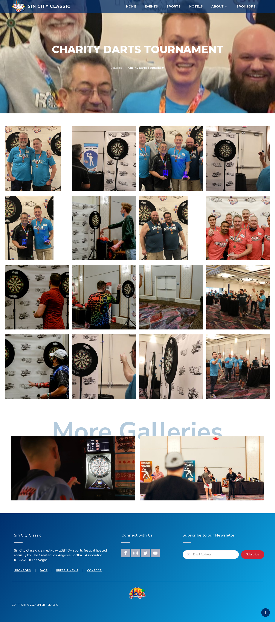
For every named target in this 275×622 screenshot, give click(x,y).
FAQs (43, 570)
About (217, 6)
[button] (219, 6)
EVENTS (151, 6)
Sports (174, 6)
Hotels (196, 6)
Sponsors (246, 6)
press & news (67, 570)
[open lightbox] (33, 158)
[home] (41, 6)
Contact (94, 570)
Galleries (116, 68)
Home (131, 6)
